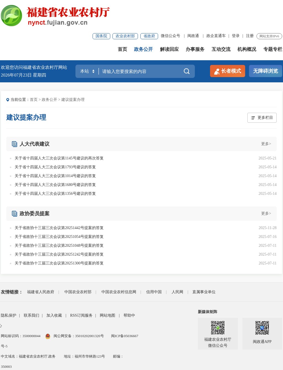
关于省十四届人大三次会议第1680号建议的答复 (55, 157)
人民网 (177, 265)
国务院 (101, 7)
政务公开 (143, 22)
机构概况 (246, 22)
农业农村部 (125, 7)
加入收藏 (54, 288)
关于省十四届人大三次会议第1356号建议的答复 (55, 166)
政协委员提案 (34, 186)
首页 (122, 22)
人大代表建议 (34, 116)
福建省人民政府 (40, 265)
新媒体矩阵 (207, 284)
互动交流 (221, 22)
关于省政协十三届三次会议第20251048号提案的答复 (59, 218)
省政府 (149, 7)
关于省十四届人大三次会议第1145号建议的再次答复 (59, 131)
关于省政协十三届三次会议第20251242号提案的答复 (59, 227)
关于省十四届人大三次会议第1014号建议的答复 (55, 148)
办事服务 (195, 22)
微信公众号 (170, 7)
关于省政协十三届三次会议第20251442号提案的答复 (59, 200)
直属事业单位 (204, 265)
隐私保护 (8, 288)
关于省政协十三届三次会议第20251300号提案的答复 (59, 236)
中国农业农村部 (77, 265)
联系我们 (31, 288)
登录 (236, 7)
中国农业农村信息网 (118, 265)
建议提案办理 (73, 72)
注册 (250, 7)
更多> (266, 116)
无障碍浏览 (265, 43)
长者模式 (227, 44)
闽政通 (193, 7)
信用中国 (154, 265)
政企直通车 (216, 7)
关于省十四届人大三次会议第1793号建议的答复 (55, 140)
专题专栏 (272, 22)
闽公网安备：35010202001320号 (79, 308)
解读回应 (169, 22)
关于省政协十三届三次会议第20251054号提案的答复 (59, 209)
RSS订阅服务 (81, 288)
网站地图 (107, 288)
